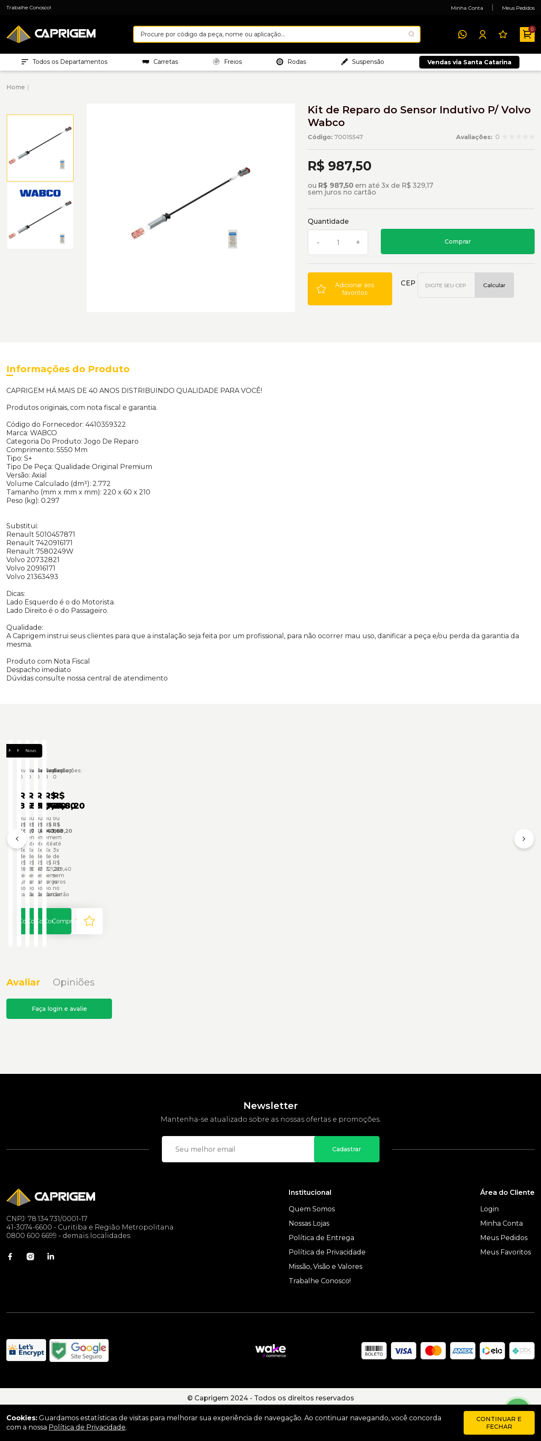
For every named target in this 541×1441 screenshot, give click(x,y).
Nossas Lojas (309, 1256)
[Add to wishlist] (350, 293)
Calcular (494, 289)
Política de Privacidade (327, 1285)
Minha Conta (467, 8)
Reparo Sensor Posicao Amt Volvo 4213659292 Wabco (286, 867)
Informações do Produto (68, 373)
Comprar (458, 246)
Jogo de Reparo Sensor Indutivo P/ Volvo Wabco (56, 867)
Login (489, 1242)
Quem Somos (312, 1242)
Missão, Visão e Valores (325, 1299)
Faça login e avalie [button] (59, 1041)
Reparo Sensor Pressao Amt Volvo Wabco (399, 867)
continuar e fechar (499, 1422)
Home (15, 91)
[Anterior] (17, 858)
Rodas (291, 64)
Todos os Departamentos (64, 64)
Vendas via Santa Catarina (469, 64)
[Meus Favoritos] (503, 34)
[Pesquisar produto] (411, 34)
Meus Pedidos (518, 8)
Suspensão (362, 64)
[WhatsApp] (462, 34)
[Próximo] (524, 858)
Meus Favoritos (505, 1285)
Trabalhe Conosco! (28, 7)
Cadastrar (346, 1182)
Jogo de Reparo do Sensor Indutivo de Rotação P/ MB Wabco (172, 867)
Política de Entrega (321, 1270)
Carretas (160, 64)
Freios (227, 64)
